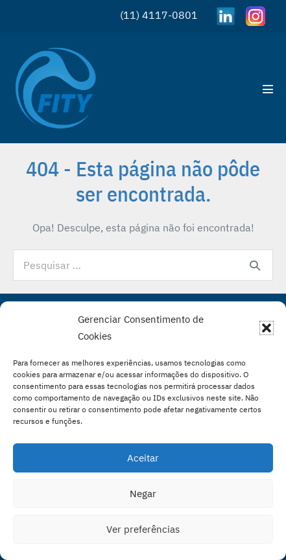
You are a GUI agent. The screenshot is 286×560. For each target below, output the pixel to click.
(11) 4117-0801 (159, 14)
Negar (143, 493)
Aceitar (143, 458)
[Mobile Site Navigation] (268, 89)
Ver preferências (143, 529)
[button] (266, 327)
